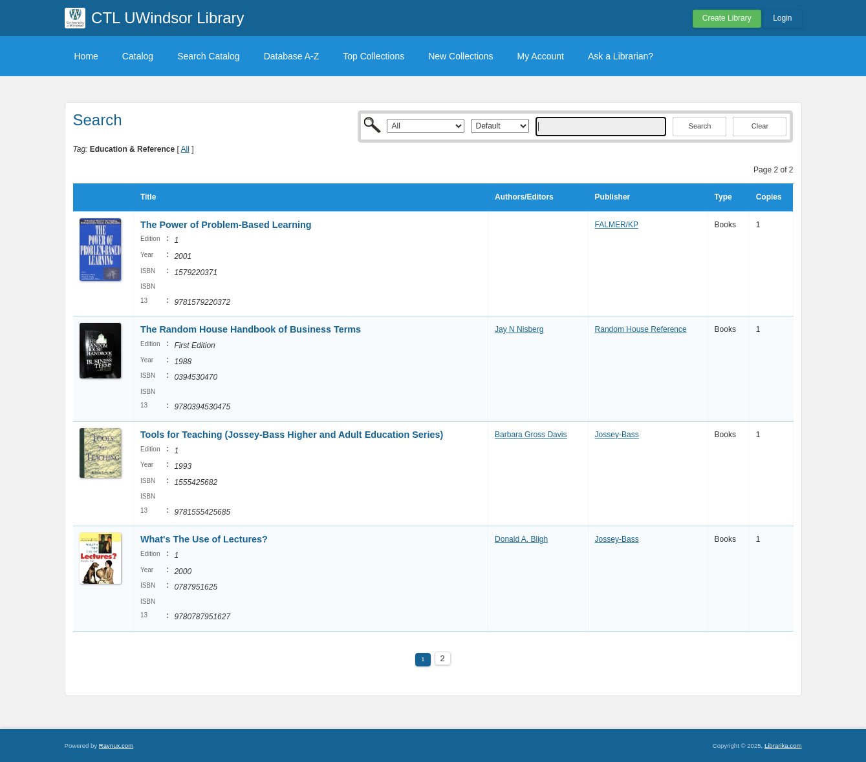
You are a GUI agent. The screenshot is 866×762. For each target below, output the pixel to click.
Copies (769, 196)
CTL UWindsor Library (167, 17)
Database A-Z (291, 56)
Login (782, 18)
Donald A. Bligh (521, 539)
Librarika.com (783, 745)
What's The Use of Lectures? (204, 539)
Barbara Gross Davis (531, 434)
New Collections (460, 56)
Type (723, 196)
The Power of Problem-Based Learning (226, 225)
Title (148, 196)
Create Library (727, 18)
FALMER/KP (616, 224)
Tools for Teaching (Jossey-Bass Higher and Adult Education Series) (291, 434)
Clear (760, 126)
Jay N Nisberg (519, 329)
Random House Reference (641, 329)
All (184, 149)
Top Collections (373, 56)
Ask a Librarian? (620, 56)
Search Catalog (208, 56)
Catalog (137, 56)
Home (86, 56)
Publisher (613, 196)
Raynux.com (116, 745)
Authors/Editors (524, 196)
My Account (540, 56)
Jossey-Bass (617, 434)
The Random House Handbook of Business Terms (250, 329)
